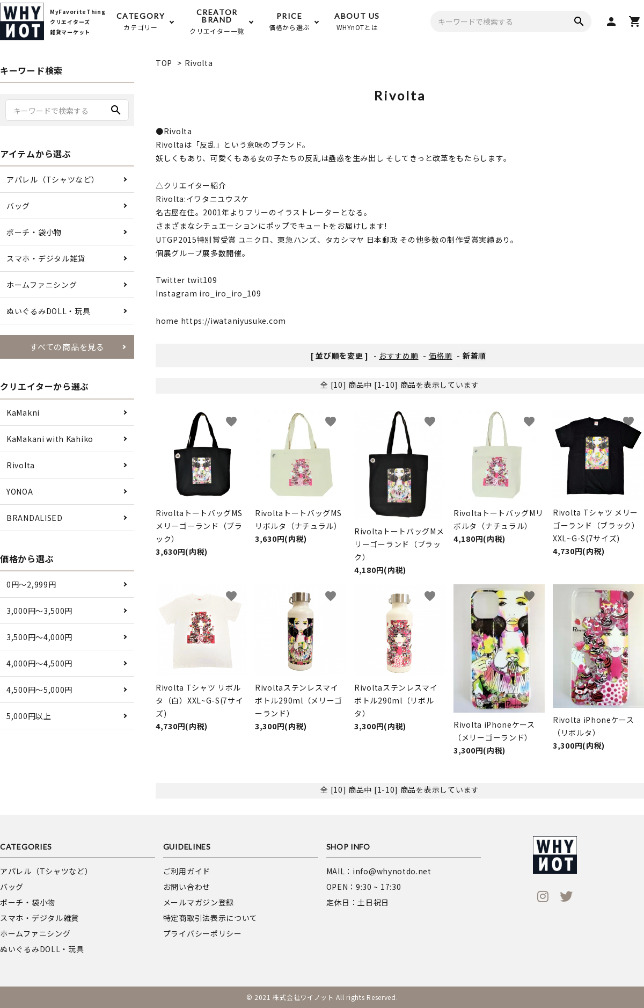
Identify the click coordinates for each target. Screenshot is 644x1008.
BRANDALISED (34, 517)
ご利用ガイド (186, 871)
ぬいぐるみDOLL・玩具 (48, 311)
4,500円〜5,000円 (39, 689)
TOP (164, 62)
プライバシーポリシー (202, 933)
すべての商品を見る (67, 346)
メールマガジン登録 (198, 902)
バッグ (18, 205)
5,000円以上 (29, 715)
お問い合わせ (186, 886)
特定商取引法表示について (210, 917)
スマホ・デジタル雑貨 (45, 258)
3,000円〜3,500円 (39, 610)
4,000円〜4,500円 (39, 663)
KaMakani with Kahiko (49, 438)
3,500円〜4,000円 (39, 637)
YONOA (19, 491)
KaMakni (23, 412)
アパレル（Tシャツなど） (52, 179)
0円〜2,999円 (31, 584)
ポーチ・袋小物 (34, 232)
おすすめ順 (399, 355)
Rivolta (199, 62)
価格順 (440, 355)
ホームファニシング (41, 284)
